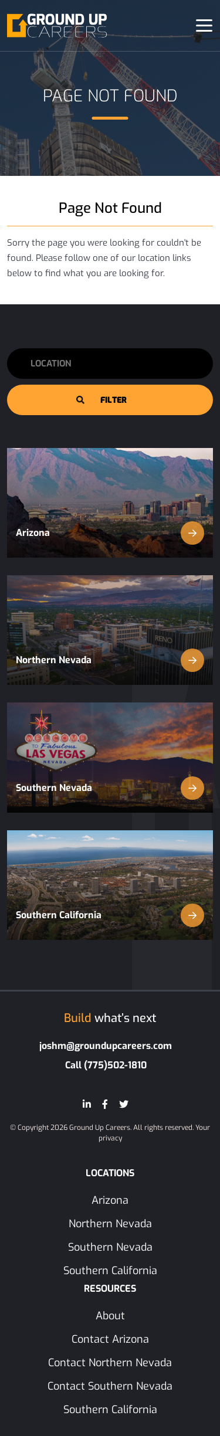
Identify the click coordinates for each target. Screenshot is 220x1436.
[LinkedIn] (87, 1104)
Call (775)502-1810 (106, 1065)
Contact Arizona (110, 1339)
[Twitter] (123, 1104)
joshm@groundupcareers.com (105, 1046)
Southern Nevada (110, 788)
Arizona (110, 533)
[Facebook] (105, 1104)
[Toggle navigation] (204, 25)
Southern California (110, 915)
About (110, 1316)
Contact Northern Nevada (110, 1363)
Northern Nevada (110, 660)
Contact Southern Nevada (110, 1386)
